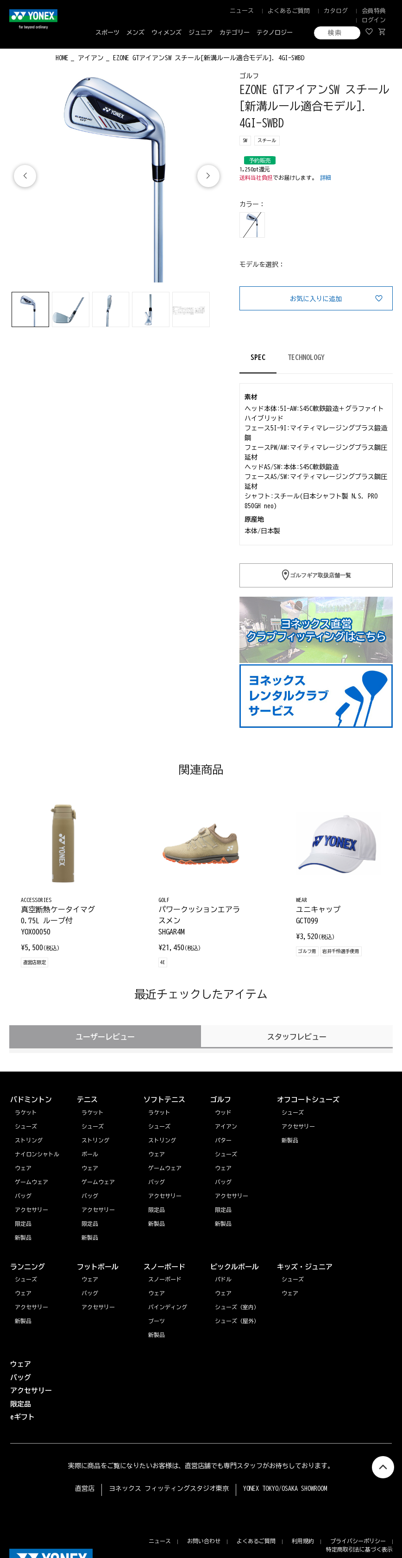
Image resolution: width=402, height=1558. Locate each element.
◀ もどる (26, 57)
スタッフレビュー (297, 1037)
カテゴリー (235, 33)
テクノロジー (275, 33)
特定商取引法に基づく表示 (359, 1549)
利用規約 (303, 1541)
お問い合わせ (203, 1541)
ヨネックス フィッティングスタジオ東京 (169, 1488)
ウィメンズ (166, 33)
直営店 (84, 1488)
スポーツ (107, 33)
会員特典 (374, 11)
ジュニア (200, 33)
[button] (208, 176)
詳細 (325, 177)
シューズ (26, 1279)
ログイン (374, 20)
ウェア (23, 1293)
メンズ (135, 33)
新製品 (23, 1321)
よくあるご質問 (289, 11)
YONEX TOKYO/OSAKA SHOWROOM (285, 1488)
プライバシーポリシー (358, 1541)
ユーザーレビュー (105, 1037)
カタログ (336, 11)
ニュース (242, 11)
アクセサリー (31, 1307)
